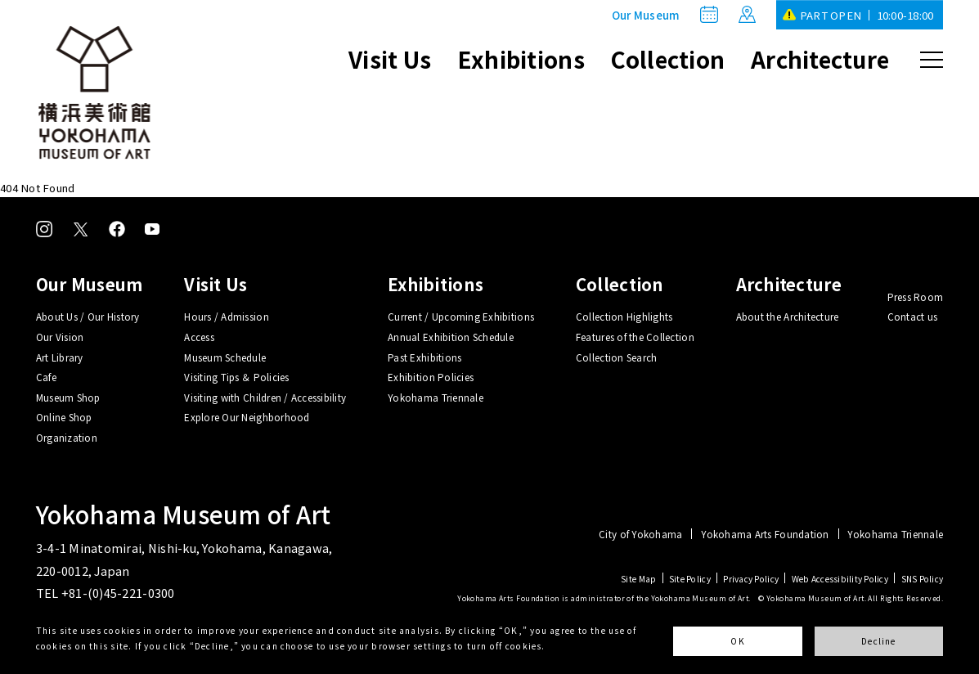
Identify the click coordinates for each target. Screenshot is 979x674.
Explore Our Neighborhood (246, 417)
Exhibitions (521, 59)
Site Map (638, 579)
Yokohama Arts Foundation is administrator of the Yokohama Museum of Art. (604, 598)
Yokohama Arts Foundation (765, 534)
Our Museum (646, 15)
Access (199, 337)
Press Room (915, 296)
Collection (668, 59)
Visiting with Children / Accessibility (265, 397)
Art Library (59, 357)
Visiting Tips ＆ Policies (236, 377)
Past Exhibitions (424, 357)
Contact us (912, 316)
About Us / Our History (88, 316)
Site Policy (690, 579)
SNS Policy (922, 579)
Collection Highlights (624, 316)
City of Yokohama (640, 534)
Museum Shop (68, 397)
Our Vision (60, 337)
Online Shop (64, 417)
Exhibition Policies (431, 377)
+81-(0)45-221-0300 (118, 592)
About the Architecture (787, 316)
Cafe (46, 377)
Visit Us (389, 59)
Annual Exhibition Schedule (451, 337)
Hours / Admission (226, 316)
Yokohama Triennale (435, 397)
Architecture (820, 59)
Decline (878, 641)
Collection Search (616, 357)
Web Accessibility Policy (840, 579)
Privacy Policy (751, 579)
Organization (66, 437)
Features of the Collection (635, 337)
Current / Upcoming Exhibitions (461, 316)
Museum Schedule (225, 357)
